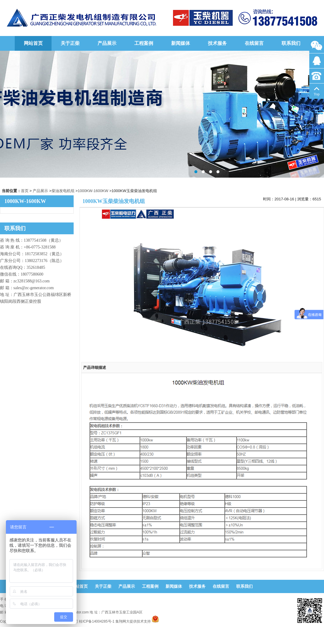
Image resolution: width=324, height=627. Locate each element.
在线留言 (254, 43)
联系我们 (291, 43)
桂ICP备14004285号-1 (96, 621)
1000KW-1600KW (93, 191)
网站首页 (33, 43)
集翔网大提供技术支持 (133, 621)
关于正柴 (70, 43)
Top (317, 91)
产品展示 (106, 43)
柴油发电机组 (63, 191)
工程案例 (143, 43)
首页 (25, 191)
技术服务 (217, 43)
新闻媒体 (180, 43)
